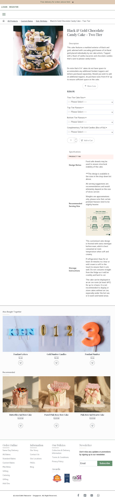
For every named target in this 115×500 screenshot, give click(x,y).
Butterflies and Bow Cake (20, 422)
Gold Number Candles (56, 362)
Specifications (75, 152)
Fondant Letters (20, 362)
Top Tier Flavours (74, 107)
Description (74, 43)
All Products (13, 21)
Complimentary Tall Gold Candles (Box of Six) (86, 127)
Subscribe (105, 470)
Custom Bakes (27, 21)
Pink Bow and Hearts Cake (92, 422)
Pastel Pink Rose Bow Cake (56, 422)
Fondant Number (92, 362)
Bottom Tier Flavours (76, 117)
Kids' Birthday (41, 21)
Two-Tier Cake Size (75, 97)
